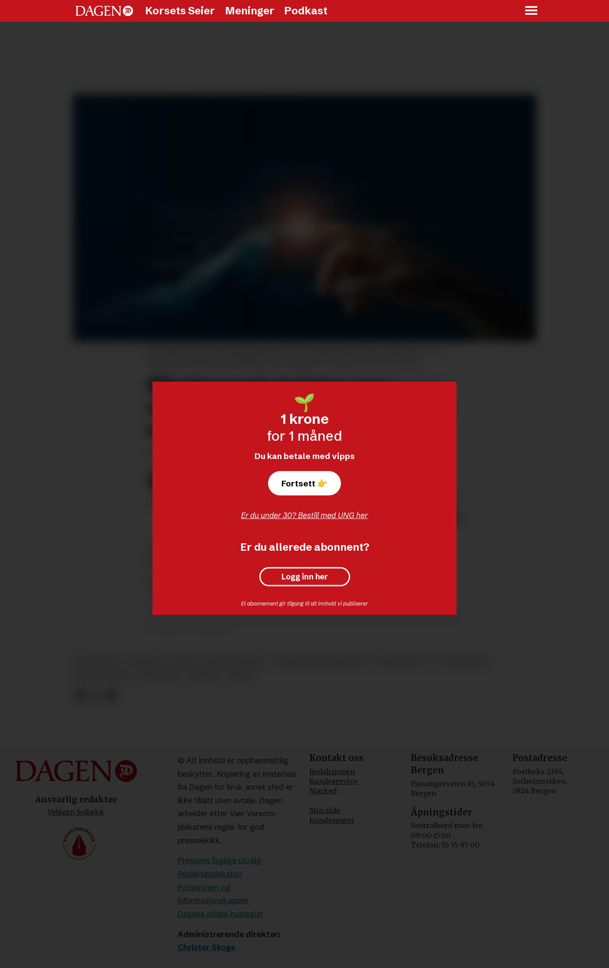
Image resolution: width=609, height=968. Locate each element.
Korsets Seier (180, 10)
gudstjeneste (103, 675)
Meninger (250, 10)
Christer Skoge (206, 947)
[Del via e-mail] (111, 695)
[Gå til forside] (104, 10)
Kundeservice (333, 781)
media (182, 661)
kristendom (399, 661)
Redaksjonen (332, 771)
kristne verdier (234, 661)
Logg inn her (304, 577)
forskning (159, 675)
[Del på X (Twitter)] (96, 695)
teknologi (98, 661)
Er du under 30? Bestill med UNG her (304, 515)
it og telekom (460, 661)
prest (240, 675)
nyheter (145, 661)
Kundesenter (331, 820)
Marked (323, 790)
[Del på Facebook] (80, 695)
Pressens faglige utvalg (219, 860)
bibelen (204, 675)
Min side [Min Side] (324, 810)
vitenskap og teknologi (320, 661)
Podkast (306, 10)
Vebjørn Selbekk (76, 812)
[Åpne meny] (532, 11)
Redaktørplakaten (210, 874)
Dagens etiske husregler (221, 914)
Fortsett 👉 (304, 483)
